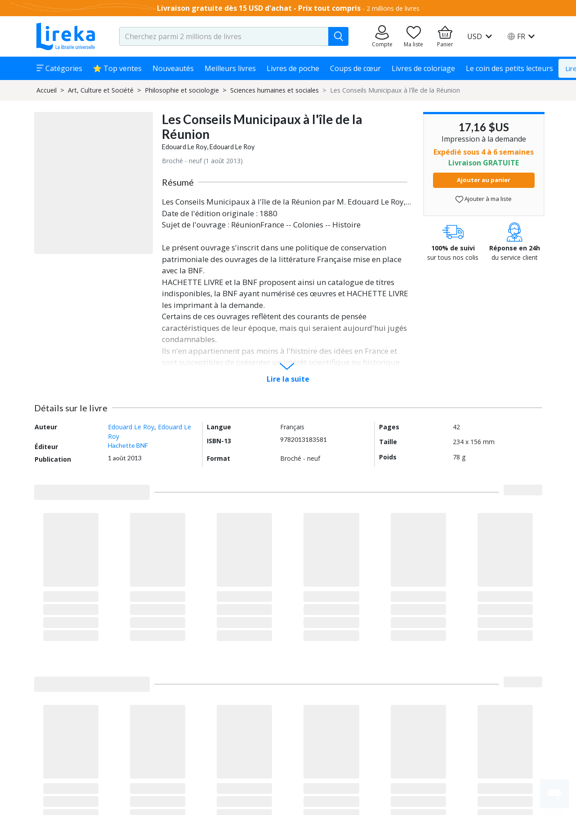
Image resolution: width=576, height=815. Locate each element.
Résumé (178, 182)
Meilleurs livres (230, 68)
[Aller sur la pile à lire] (414, 36)
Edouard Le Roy (184, 147)
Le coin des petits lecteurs (509, 68)
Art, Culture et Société (101, 90)
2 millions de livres (393, 8)
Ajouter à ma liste (483, 199)
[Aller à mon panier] (445, 36)
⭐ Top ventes (117, 68)
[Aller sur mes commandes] (382, 36)
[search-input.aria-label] (224, 36)
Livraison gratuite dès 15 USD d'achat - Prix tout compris (259, 8)
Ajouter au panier (483, 180)
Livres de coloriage (423, 68)
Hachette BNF (128, 445)
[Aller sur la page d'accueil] (65, 36)
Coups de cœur (355, 68)
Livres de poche (293, 68)
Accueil (46, 90)
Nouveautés (173, 68)
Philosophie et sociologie (182, 90)
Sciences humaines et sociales (274, 90)
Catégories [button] (59, 68)
